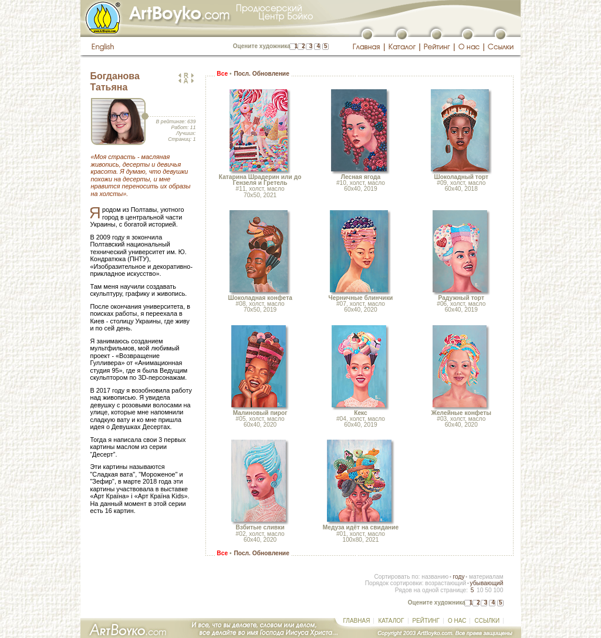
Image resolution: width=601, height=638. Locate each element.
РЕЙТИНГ (426, 620)
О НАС (457, 620)
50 (488, 590)
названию (434, 576)
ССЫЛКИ (486, 620)
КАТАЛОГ (391, 620)
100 (498, 590)
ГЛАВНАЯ (356, 620)
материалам (486, 576)
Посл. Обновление (261, 73)
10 (480, 590)
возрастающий (445, 583)
